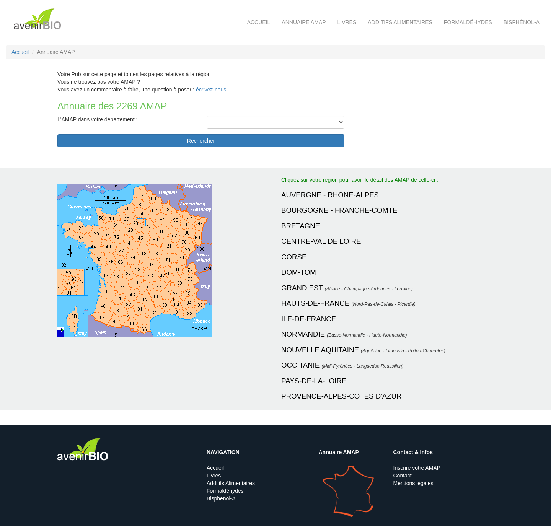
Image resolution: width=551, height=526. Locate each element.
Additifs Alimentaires (231, 483)
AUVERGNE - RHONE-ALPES (330, 195)
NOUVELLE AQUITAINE (320, 350)
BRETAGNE (300, 226)
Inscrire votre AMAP (417, 468)
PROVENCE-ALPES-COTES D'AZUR (341, 396)
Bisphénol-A (522, 22)
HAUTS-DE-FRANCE (315, 303)
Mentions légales (413, 483)
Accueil (259, 22)
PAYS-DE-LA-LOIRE (313, 381)
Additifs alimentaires (400, 22)
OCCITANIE (300, 365)
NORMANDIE (303, 334)
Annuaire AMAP (304, 22)
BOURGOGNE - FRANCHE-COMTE (339, 210)
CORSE (293, 257)
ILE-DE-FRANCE (308, 319)
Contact (402, 475)
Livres (346, 22)
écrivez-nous (211, 89)
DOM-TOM (298, 272)
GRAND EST (302, 288)
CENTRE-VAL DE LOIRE (321, 241)
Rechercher (201, 141)
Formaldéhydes (468, 22)
